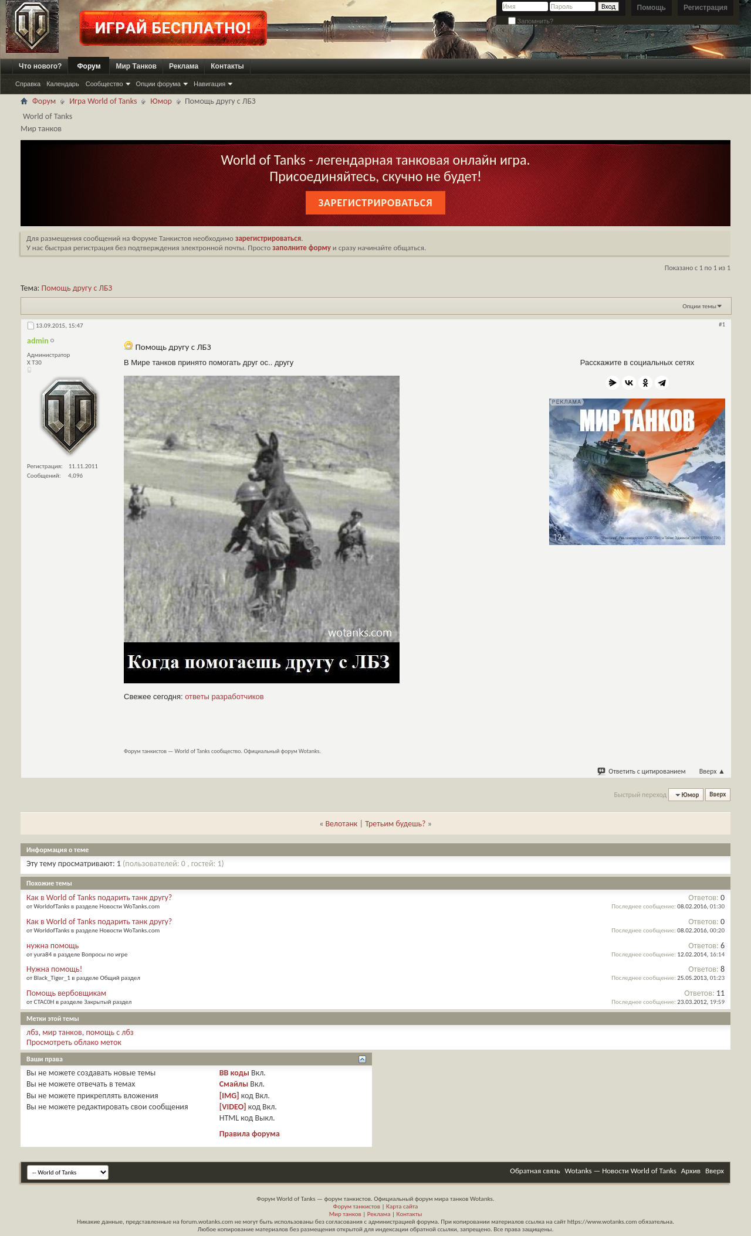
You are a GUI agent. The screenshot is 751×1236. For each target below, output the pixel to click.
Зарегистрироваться (375, 202)
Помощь (651, 8)
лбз (32, 1032)
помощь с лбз (109, 1032)
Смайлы (233, 1084)
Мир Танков (136, 66)
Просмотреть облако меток (73, 1042)
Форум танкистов (356, 1206)
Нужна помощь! (54, 969)
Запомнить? (531, 21)
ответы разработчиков (224, 696)
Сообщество (104, 83)
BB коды (234, 1073)
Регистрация (706, 8)
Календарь (62, 83)
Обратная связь (535, 1170)
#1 (722, 324)
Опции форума (158, 83)
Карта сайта (402, 1206)
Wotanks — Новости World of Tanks (620, 1170)
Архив (691, 1170)
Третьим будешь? (395, 824)
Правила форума (249, 1134)
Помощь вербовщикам (66, 993)
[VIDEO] (232, 1107)
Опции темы (699, 306)
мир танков (62, 1032)
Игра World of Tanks (103, 101)
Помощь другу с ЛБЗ (77, 288)
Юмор (161, 101)
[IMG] (229, 1096)
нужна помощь (52, 946)
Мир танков (345, 1214)
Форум (88, 66)
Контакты (227, 66)
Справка (27, 83)
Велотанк (341, 824)
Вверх (712, 771)
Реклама (183, 66)
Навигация (209, 83)
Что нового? (40, 66)
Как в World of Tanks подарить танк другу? (99, 898)
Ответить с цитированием (641, 771)
